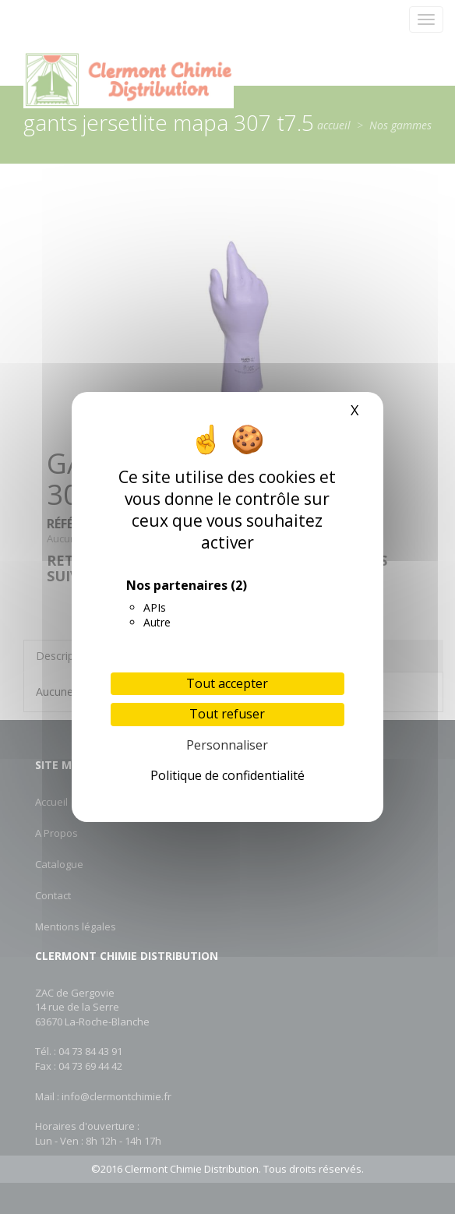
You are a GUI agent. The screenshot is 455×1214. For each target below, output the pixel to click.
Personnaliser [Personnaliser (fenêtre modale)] (227, 744)
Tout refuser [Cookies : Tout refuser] (227, 713)
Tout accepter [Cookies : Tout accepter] (227, 683)
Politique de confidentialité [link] (227, 775)
